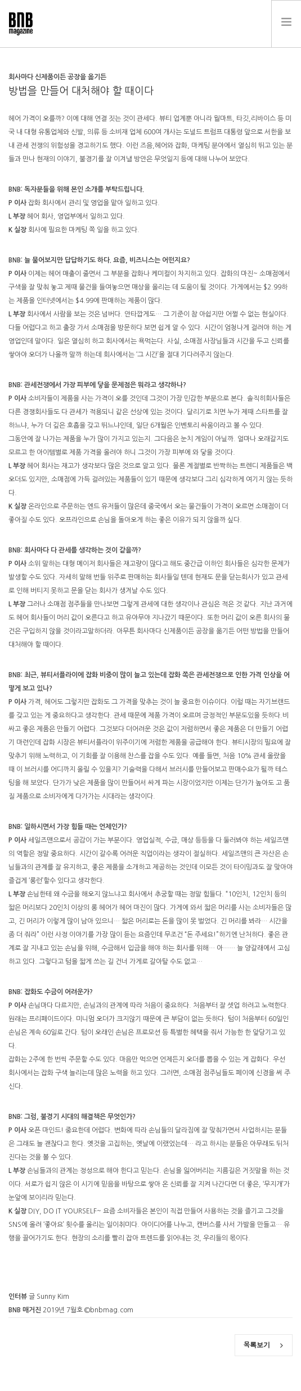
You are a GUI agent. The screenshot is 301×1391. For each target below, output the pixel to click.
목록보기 (263, 1345)
